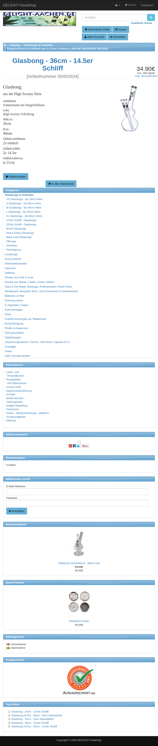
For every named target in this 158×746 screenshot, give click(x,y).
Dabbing (9, 272)
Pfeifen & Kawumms (16, 328)
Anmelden (118, 37)
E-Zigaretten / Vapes (16, 305)
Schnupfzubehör (14, 332)
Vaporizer (10, 268)
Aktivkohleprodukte (16, 263)
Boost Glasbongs (15, 228)
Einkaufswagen (15, 457)
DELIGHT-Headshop (89, 740)
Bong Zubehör (13, 258)
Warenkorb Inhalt (97, 29)
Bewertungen (16, 176)
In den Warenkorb (61, 183)
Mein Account (94, 37)
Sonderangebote (15, 416)
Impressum (12, 409)
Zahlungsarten (14, 401)
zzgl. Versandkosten (146, 76)
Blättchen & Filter (15, 295)
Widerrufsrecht (14, 398)
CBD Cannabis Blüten (17, 355)
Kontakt (10, 394)
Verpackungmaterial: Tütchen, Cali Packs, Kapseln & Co (37, 342)
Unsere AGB (13, 386)
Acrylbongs (11, 254)
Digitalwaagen (13, 337)
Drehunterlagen (14, 309)
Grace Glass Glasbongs (19, 232)
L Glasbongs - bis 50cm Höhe (23, 211)
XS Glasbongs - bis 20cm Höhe (24, 199)
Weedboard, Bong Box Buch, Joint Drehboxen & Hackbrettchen (41, 291)
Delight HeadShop (16, 405)
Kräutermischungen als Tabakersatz (25, 318)
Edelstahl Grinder (79, 621)
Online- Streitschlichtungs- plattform (27, 413)
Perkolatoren (13, 249)
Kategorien (147, 5)
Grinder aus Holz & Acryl (19, 277)
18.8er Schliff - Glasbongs (20, 224)
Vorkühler (11, 245)
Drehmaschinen (14, 300)
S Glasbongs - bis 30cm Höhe (23, 203)
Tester (8, 351)
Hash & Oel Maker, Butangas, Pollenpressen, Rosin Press (38, 286)
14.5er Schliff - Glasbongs (20, 220)
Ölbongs (10, 241)
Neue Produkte (15, 582)
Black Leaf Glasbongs (18, 237)
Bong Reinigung (14, 323)
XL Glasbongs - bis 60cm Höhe (23, 215)
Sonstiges (10, 346)
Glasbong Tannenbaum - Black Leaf (79, 563)
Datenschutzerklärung (18, 390)
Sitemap (11, 420)
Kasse (121, 29)
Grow (8, 314)
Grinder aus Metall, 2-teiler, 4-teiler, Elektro (29, 282)
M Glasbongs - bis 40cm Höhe (23, 207)
